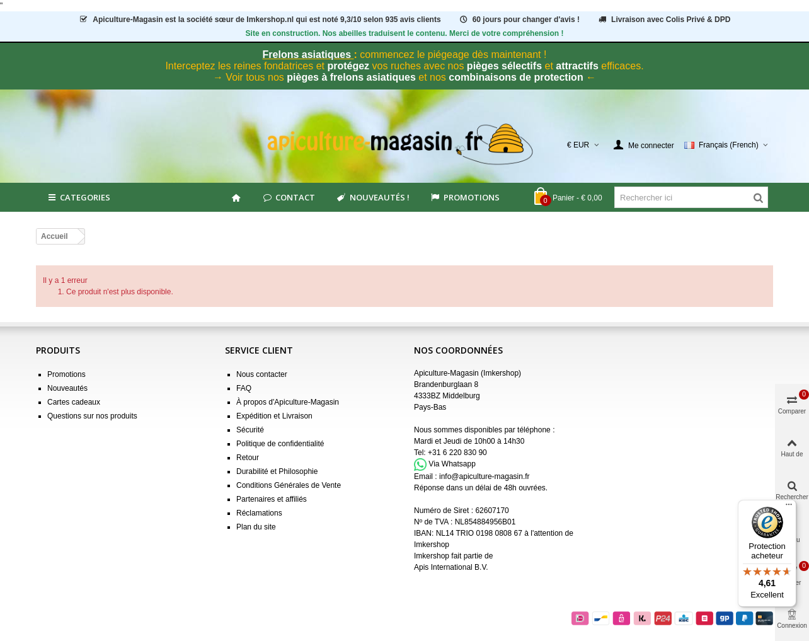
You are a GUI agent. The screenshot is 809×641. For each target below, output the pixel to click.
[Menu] (788, 507)
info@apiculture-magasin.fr (484, 476)
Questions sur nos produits (92, 416)
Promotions (465, 197)
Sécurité (250, 429)
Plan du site (256, 527)
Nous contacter (261, 374)
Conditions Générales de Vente (288, 485)
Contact (288, 197)
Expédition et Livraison (274, 416)
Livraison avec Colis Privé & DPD (663, 19)
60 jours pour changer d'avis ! (519, 19)
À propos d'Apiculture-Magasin (287, 402)
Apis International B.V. (451, 567)
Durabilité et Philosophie (277, 471)
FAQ (243, 388)
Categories (78, 197)
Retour (247, 457)
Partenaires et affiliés (271, 499)
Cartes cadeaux (73, 402)
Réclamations (259, 513)
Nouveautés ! (372, 197)
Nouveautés (67, 388)
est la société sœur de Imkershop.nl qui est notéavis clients (260, 19)
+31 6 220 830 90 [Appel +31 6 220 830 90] (457, 452)
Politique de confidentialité (280, 443)
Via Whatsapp (452, 463)
